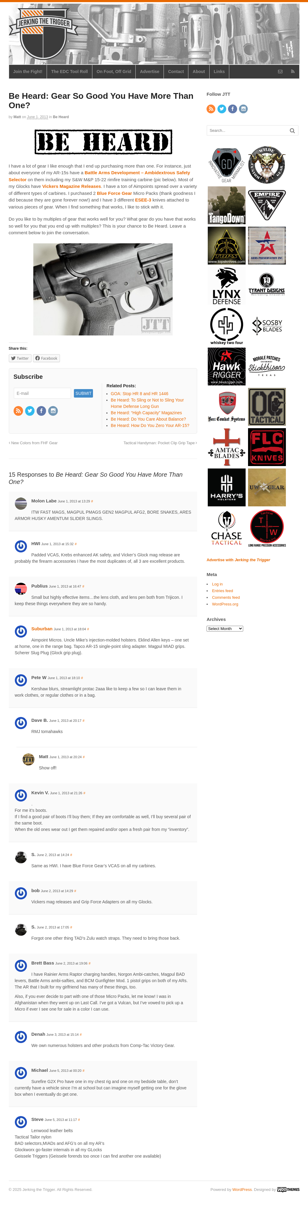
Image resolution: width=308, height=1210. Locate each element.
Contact (176, 71)
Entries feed (222, 590)
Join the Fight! (27, 71)
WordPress (242, 1189)
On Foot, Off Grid (114, 71)
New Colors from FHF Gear (33, 443)
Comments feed (226, 597)
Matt (17, 117)
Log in (217, 584)
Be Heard (61, 117)
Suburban (42, 628)
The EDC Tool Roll (69, 71)
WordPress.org (225, 604)
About (199, 71)
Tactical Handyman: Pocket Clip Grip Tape (160, 443)
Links (219, 71)
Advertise (149, 71)
